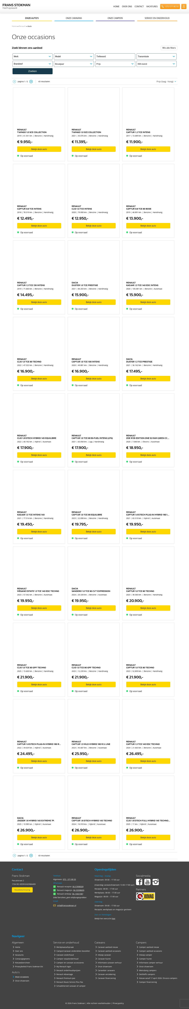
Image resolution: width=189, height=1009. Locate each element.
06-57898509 (77, 886)
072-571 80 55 (172, 6)
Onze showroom (22, 981)
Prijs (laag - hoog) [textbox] (165, 81)
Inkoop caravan (104, 955)
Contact (139, 6)
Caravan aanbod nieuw (108, 947)
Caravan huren (104, 959)
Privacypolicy (118, 1003)
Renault (22, 26)
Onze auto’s (32, 18)
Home (116, 6)
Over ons (127, 6)
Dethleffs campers (147, 974)
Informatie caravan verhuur (110, 963)
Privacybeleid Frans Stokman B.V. (29, 966)
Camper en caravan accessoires (70, 963)
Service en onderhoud (157, 18)
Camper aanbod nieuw (149, 947)
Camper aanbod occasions (150, 951)
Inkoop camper (145, 955)
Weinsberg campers (147, 970)
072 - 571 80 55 (69, 879)
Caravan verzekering (106, 974)
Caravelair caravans (106, 970)
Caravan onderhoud (65, 955)
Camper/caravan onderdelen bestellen (73, 951)
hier (113, 918)
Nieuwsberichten (22, 963)
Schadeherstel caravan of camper (71, 986)
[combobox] (165, 81)
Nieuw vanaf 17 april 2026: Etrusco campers (158, 978)
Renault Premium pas (65, 978)
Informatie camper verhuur (151, 963)
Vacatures (152, 6)
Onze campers (115, 18)
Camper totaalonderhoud (67, 959)
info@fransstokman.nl (66, 905)
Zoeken (32, 71)
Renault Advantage (64, 974)
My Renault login (63, 966)
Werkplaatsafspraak (65, 947)
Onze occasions (22, 977)
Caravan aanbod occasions (109, 951)
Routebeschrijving (22, 890)
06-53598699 (78, 890)
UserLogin (184, 6)
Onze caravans (74, 18)
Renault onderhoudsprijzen (68, 970)
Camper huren (145, 959)
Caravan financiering (107, 978)
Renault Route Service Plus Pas (69, 982)
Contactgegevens (22, 959)
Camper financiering (148, 982)
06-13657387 (77, 894)
